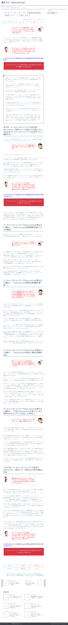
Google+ (37, 565)
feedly (37, 568)
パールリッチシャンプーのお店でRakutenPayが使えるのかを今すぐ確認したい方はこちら (24, 66)
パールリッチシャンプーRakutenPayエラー (16, 575)
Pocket (23, 568)
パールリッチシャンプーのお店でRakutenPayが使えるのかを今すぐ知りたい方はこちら (24, 202)
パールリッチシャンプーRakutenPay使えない (32, 574)
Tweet (10, 565)
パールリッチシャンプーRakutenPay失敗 (34, 575)
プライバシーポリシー (6, 623)
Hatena (10, 568)
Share (23, 565)
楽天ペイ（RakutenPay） (13, 2)
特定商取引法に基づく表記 (16, 623)
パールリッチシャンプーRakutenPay (14, 574)
